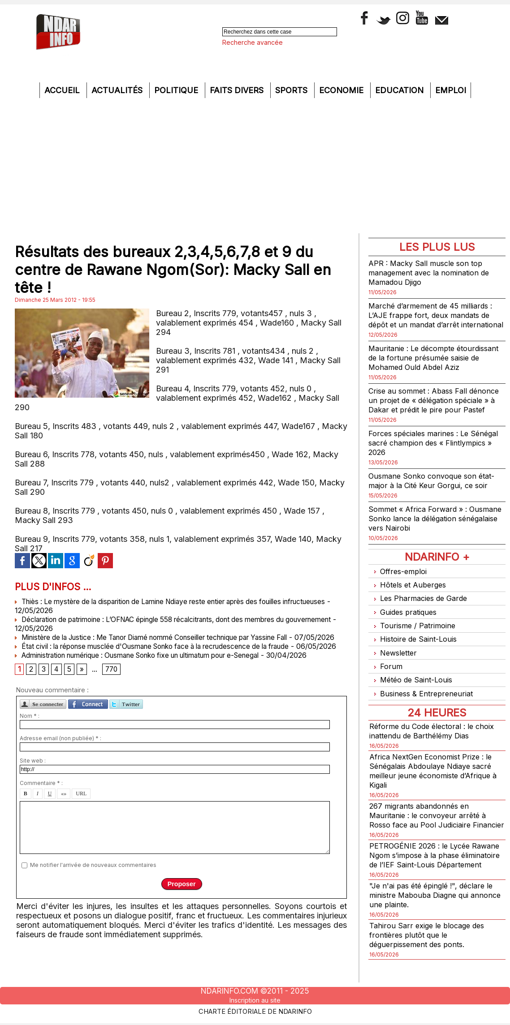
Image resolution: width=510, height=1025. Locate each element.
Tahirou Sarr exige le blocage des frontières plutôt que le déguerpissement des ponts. (431, 953)
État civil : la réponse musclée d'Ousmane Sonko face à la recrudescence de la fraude (165, 655)
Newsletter (394, 659)
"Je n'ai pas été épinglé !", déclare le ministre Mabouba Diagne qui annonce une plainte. (436, 913)
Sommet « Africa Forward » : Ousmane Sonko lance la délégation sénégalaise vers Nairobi (434, 537)
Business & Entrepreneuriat (423, 694)
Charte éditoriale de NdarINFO (255, 1010)
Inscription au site (255, 999)
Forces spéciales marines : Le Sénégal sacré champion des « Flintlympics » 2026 (424, 461)
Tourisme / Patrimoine (414, 635)
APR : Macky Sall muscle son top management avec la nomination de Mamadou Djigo (434, 272)
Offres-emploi (399, 589)
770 (113, 688)
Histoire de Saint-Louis (416, 647)
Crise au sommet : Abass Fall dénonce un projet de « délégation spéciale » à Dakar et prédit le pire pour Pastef (431, 414)
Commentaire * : (41, 802)
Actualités (118, 90)
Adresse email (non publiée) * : (60, 758)
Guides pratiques (405, 624)
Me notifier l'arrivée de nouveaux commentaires (93, 884)
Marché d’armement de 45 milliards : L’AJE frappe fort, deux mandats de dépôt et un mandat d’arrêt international (435, 320)
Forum (385, 670)
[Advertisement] (255, 165)
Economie (342, 90)
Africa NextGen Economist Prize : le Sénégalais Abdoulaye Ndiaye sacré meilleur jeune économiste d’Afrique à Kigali (436, 770)
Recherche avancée (252, 42)
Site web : (33, 780)
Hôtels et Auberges (409, 600)
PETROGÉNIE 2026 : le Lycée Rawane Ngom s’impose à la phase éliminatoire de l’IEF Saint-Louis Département (434, 869)
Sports (292, 90)
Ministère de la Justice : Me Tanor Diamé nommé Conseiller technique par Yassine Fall (165, 637)
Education (400, 90)
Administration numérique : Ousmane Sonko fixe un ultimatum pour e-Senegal (152, 673)
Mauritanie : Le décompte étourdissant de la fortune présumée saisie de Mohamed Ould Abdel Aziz (435, 367)
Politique (177, 90)
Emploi (450, 90)
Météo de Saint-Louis (414, 682)
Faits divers (238, 90)
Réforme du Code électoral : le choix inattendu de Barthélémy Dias (436, 730)
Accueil (63, 90)
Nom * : (29, 735)
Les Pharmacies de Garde (421, 612)
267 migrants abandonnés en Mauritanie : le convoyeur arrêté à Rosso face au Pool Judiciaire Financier (431, 819)
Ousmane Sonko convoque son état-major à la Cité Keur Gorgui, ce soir (436, 499)
